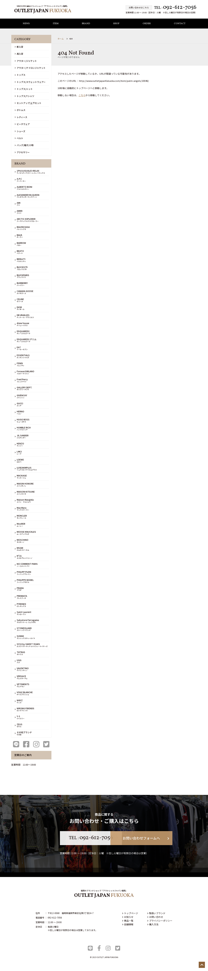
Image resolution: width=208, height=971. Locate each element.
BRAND (86, 23)
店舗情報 (127, 924)
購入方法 (152, 924)
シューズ (20, 131)
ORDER (147, 23)
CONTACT (179, 23)
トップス (20, 75)
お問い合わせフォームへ (142, 837)
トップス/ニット (24, 89)
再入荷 (19, 53)
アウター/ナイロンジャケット (30, 67)
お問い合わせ (155, 916)
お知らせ (127, 916)
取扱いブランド (156, 913)
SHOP (116, 23)
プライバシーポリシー (159, 920)
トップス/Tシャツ (24, 96)
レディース (21, 117)
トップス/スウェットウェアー (30, 81)
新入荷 (19, 46)
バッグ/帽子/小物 (24, 145)
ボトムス (20, 110)
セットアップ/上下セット (28, 103)
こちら (82, 95)
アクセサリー (22, 152)
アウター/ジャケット (26, 60)
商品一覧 (127, 920)
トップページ (130, 913)
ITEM (56, 23)
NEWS (26, 23)
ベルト (19, 138)
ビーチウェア (22, 124)
